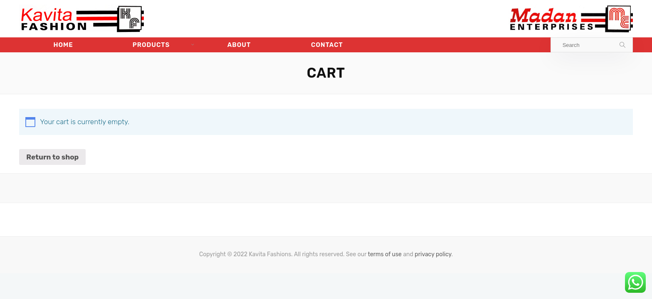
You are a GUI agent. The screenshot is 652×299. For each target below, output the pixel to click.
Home (63, 45)
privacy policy (433, 254)
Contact (327, 45)
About (239, 45)
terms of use (385, 254)
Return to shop (52, 157)
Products (151, 45)
